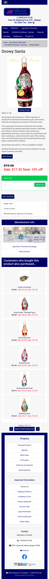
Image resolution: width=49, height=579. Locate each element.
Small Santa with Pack (24, 388)
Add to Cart (40, 185)
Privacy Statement (24, 502)
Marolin (6, 32)
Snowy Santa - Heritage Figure (24, 312)
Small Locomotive (24, 287)
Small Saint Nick (24, 338)
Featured (40, 32)
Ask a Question (7, 197)
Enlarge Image (24, 110)
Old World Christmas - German (23, 32)
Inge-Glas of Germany (29, 28)
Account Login (24, 507)
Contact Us (29, 36)
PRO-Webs (30, 575)
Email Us (24, 550)
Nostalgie (6, 36)
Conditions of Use (24, 497)
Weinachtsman (24, 363)
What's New (24, 455)
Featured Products (24, 445)
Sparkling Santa (24, 413)
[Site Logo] (24, 11)
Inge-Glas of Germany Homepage (24, 247)
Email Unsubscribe (24, 517)
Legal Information (24, 512)
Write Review (7, 156)
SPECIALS (14, 28)
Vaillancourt (17, 36)
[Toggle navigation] (5, 2)
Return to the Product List (24, 429)
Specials (24, 450)
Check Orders (24, 522)
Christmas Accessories (24, 465)
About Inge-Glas (24, 470)
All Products (24, 460)
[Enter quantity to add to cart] (19, 185)
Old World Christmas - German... (16, 45)
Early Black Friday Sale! (17, 42)
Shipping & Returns (24, 492)
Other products (24, 252)
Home (5, 28)
